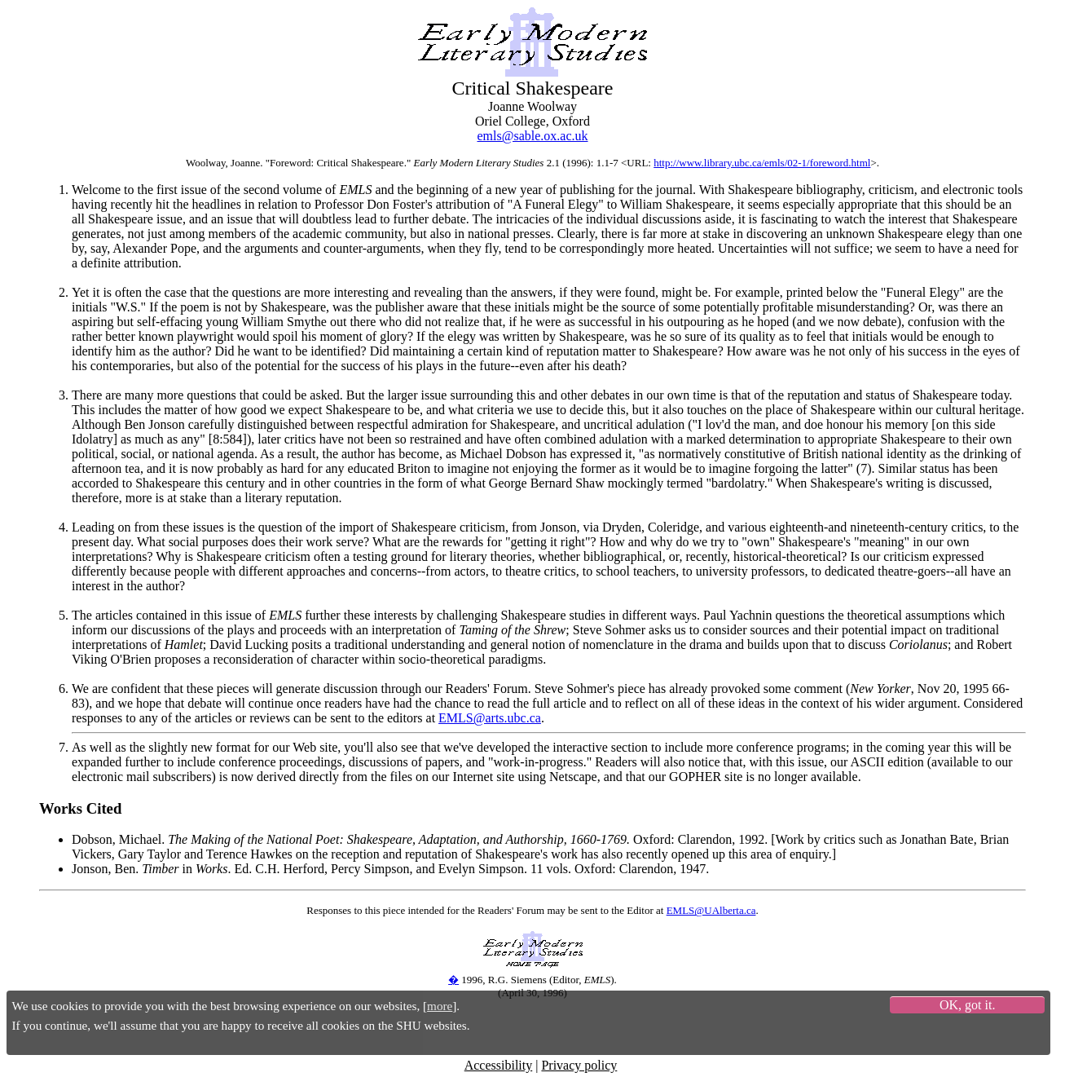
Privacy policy (579, 1065)
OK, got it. (967, 1005)
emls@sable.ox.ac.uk (532, 136)
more (439, 1006)
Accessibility (498, 1065)
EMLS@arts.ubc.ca (489, 718)
